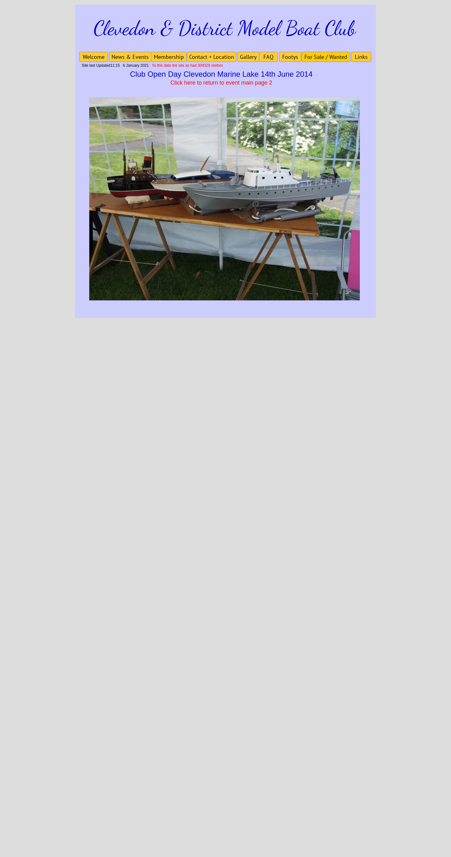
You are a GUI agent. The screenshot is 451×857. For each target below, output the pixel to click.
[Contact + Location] (211, 57)
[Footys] (290, 57)
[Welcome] (93, 57)
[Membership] (169, 57)
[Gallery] (248, 57)
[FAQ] (268, 57)
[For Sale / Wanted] (325, 57)
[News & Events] (130, 57)
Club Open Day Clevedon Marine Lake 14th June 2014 (221, 74)
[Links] (361, 57)
